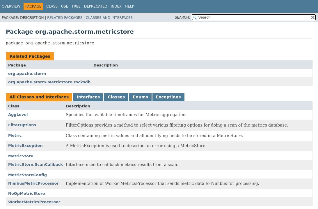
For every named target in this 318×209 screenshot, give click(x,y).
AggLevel (18, 114)
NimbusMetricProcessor (33, 183)
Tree (76, 6)
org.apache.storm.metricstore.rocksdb (49, 82)
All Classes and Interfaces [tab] (39, 97)
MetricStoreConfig (27, 175)
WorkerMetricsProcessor (34, 202)
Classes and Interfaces (109, 18)
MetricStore (20, 156)
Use (64, 6)
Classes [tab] (116, 97)
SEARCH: (182, 17)
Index (116, 6)
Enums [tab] (140, 97)
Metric (15, 135)
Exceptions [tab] (168, 97)
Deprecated (95, 6)
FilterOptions (22, 125)
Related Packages (64, 18)
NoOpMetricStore (26, 193)
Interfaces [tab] (88, 97)
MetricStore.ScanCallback (35, 164)
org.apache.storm (27, 73)
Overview (11, 6)
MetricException (25, 145)
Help (129, 6)
